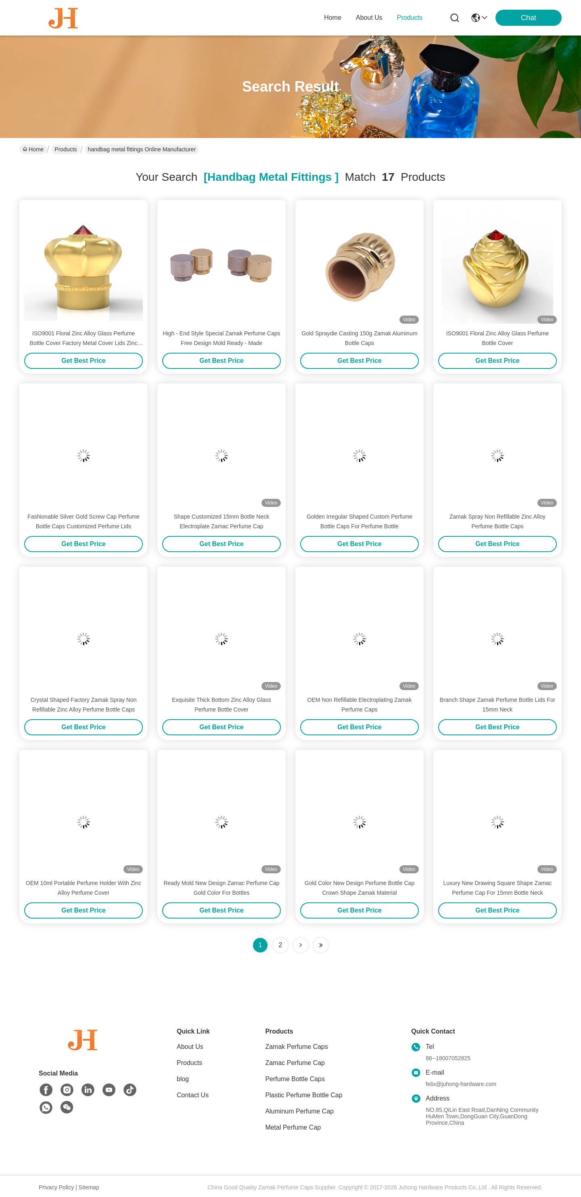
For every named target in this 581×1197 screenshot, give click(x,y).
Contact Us (193, 1095)
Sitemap (89, 1187)
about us (369, 17)
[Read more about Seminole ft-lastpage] (320, 945)
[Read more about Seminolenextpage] (300, 945)
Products (65, 149)
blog (183, 1079)
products (409, 17)
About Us (190, 1046)
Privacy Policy (56, 1187)
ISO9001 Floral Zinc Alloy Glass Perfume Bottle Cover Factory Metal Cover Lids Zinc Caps (84, 343)
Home (332, 17)
